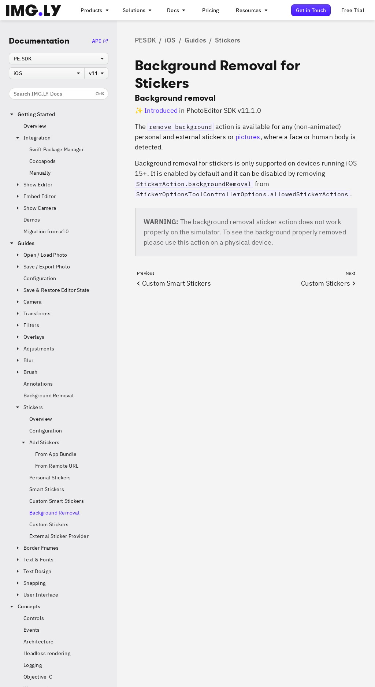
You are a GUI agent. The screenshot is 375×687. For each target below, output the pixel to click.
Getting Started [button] (32, 114)
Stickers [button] (29, 407)
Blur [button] (24, 360)
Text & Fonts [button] (34, 559)
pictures (247, 137)
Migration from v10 (45, 231)
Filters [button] (27, 325)
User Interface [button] (36, 594)
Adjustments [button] (34, 348)
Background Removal (48, 395)
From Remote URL (56, 466)
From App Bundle (56, 454)
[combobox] (58, 58)
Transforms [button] (33, 313)
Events (31, 630)
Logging (32, 665)
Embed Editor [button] (35, 196)
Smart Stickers (46, 489)
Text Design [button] (33, 571)
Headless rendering (46, 653)
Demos (31, 219)
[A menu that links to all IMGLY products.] (94, 10)
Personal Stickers (50, 477)
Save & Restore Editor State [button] (52, 290)
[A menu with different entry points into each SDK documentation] (175, 10)
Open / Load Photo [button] (41, 255)
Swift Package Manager (56, 149)
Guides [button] (22, 243)
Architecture (38, 641)
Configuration (39, 278)
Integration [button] (33, 137)
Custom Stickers (48, 524)
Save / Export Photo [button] (42, 266)
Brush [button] (26, 372)
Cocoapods (42, 161)
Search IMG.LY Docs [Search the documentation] (59, 93)
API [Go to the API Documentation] (100, 41)
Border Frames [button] (37, 548)
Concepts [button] (24, 606)
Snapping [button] (30, 583)
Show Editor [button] (33, 184)
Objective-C (37, 676)
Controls (33, 618)
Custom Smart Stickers (56, 501)
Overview (34, 126)
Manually (40, 173)
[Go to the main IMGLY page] (33, 10)
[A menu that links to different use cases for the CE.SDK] (136, 10)
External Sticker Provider (59, 536)
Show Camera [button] (35, 208)
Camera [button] (28, 301)
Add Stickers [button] (40, 442)
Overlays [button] (29, 337)
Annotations (38, 383)
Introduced (161, 110)
